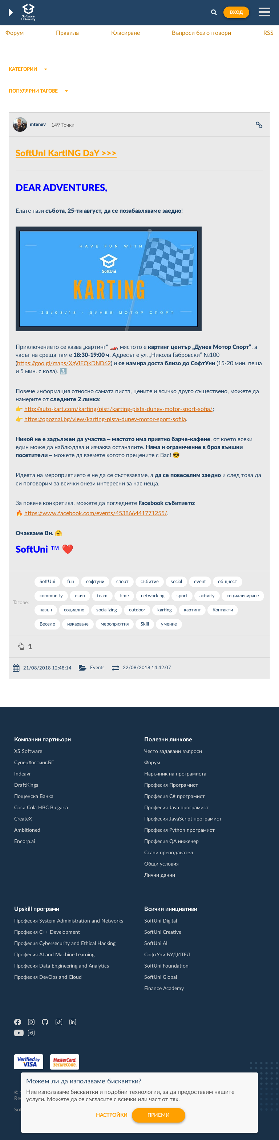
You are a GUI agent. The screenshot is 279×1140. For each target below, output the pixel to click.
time (124, 596)
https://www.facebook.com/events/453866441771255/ (95, 513)
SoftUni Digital (160, 921)
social (176, 581)
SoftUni (47, 581)
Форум (14, 33)
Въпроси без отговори (201, 33)
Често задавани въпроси (173, 751)
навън (46, 610)
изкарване (78, 624)
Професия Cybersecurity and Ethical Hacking (65, 943)
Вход (236, 12)
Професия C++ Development (47, 932)
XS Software (28, 751)
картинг (192, 610)
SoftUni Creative (162, 932)
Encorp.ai (24, 841)
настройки (112, 1115)
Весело (47, 624)
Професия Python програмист (179, 830)
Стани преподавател (168, 852)
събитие (150, 581)
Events (97, 667)
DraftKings (26, 785)
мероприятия (115, 624)
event (200, 581)
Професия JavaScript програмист (183, 819)
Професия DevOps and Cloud (48, 977)
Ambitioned (27, 830)
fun (70, 581)
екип (80, 596)
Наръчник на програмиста (175, 774)
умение (169, 624)
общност (227, 581)
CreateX (23, 819)
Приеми (158, 1115)
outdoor (137, 610)
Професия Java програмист (176, 807)
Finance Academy (164, 988)
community (51, 596)
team (102, 596)
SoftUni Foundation (166, 966)
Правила (67, 33)
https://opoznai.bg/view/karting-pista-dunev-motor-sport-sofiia (105, 419)
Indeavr (22, 774)
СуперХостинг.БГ (34, 762)
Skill (145, 624)
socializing (106, 610)
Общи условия (161, 864)
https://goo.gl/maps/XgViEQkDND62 (64, 363)
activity (207, 596)
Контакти (223, 610)
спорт (122, 581)
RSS (268, 33)
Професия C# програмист (174, 796)
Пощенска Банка (33, 796)
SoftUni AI (155, 943)
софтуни (95, 581)
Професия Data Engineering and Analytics (61, 966)
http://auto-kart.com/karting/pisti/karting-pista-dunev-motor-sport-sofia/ (118, 409)
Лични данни (159, 875)
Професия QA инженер (171, 841)
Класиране (125, 33)
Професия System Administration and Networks (68, 921)
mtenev (38, 124)
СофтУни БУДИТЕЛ (167, 954)
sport (182, 596)
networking (153, 596)
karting (164, 610)
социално (74, 610)
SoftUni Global (160, 977)
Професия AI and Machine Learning (54, 954)
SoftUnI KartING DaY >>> (66, 153)
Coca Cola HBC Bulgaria (41, 807)
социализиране (243, 596)
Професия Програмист (171, 785)
